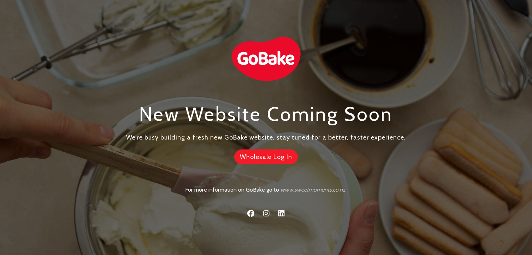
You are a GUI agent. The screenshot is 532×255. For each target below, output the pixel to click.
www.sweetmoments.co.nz (312, 189)
